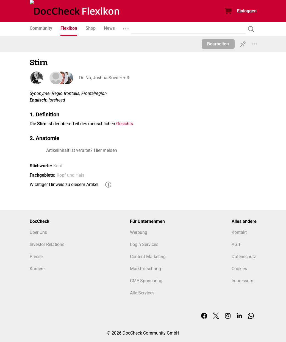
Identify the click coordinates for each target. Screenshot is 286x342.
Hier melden (105, 150)
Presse (36, 256)
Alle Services (142, 293)
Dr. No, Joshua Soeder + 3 (104, 77)
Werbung (138, 232)
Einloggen (247, 10)
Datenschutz (244, 256)
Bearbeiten (218, 43)
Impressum (242, 280)
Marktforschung (145, 268)
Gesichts (124, 123)
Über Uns (38, 232)
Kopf (58, 165)
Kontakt (239, 232)
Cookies (239, 268)
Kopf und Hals (70, 175)
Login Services (144, 244)
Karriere (37, 268)
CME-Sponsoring (146, 280)
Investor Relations (47, 244)
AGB (236, 244)
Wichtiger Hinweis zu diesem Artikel (64, 184)
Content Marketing (148, 256)
